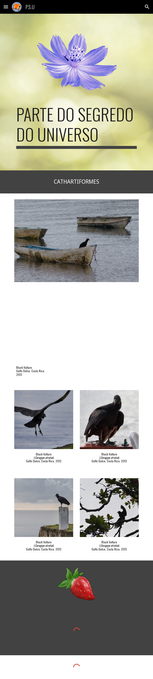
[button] (6, 6)
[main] (76, 126)
